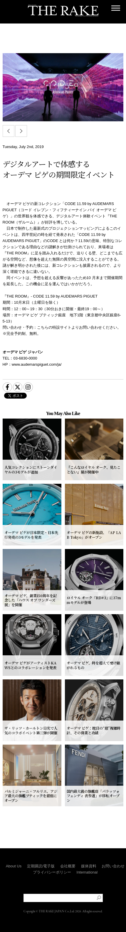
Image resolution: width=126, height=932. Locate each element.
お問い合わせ (113, 866)
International (87, 872)
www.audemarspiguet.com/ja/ (37, 364)
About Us (13, 866)
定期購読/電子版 (41, 866)
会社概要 (67, 866)
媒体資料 (88, 866)
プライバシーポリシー (52, 872)
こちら (42, 327)
